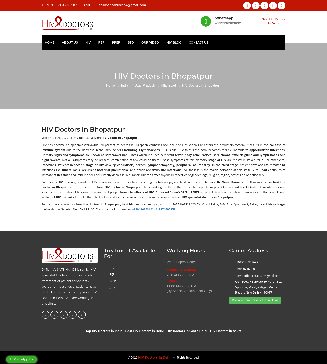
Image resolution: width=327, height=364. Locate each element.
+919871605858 (246, 269)
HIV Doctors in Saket (225, 331)
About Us (70, 42)
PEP (101, 42)
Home (49, 42)
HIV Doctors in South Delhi (187, 331)
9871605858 (80, 5)
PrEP (116, 42)
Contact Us (198, 42)
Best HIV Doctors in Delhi (144, 331)
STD (131, 42)
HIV (88, 42)
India (124, 85)
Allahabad (168, 85)
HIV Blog (173, 42)
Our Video (150, 42)
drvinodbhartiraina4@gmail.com (122, 5)
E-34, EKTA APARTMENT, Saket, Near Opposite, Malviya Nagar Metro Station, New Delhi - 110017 (259, 287)
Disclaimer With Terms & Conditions (255, 300)
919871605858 (165, 209)
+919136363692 (57, 5)
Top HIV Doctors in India (104, 331)
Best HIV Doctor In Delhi (273, 21)
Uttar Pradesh (145, 85)
